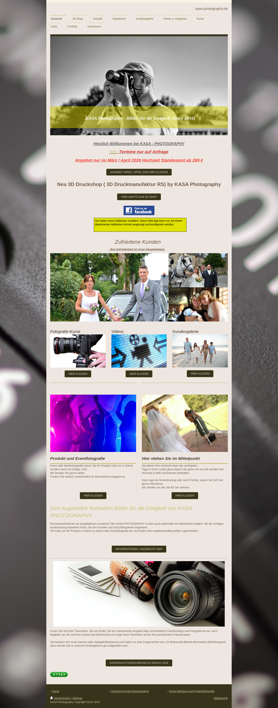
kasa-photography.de (211, 9)
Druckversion (60, 698)
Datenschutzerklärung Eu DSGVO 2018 (139, 662)
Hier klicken (78, 373)
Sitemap (77, 698)
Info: (114, 151)
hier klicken (200, 373)
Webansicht (221, 698)
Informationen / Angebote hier (139, 549)
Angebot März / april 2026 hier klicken (139, 172)
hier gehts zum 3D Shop (139, 196)
